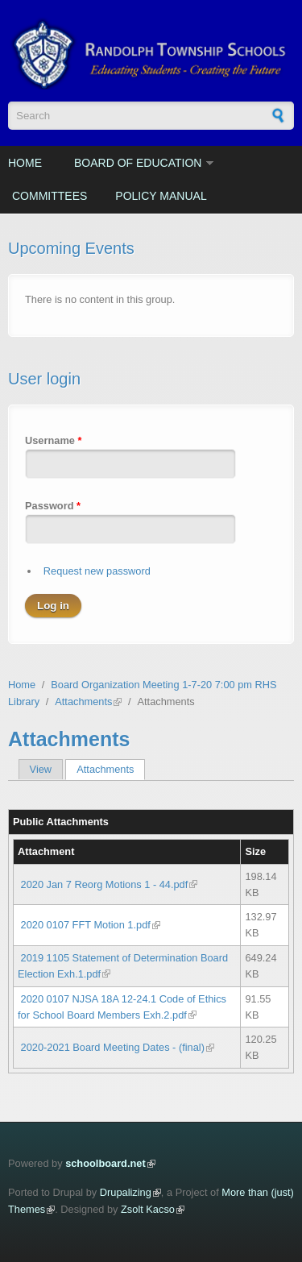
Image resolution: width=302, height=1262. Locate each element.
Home (25, 162)
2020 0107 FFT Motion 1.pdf (86, 925)
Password (53, 506)
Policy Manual (160, 195)
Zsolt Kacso (148, 1209)
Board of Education (137, 162)
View (41, 769)
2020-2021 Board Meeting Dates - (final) (113, 1047)
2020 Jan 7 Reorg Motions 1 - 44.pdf (104, 884)
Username (53, 440)
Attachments (83, 701)
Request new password (97, 571)
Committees (49, 195)
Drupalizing (125, 1192)
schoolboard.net (105, 1163)
